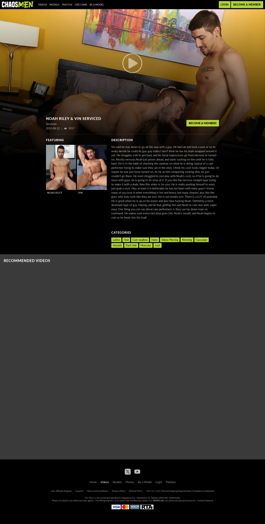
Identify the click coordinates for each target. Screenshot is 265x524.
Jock (157, 245)
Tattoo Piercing (169, 239)
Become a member (247, 4)
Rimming (187, 239)
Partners (171, 482)
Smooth (117, 245)
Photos (67, 4)
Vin (80, 192)
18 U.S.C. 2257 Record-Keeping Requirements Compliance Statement (180, 491)
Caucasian (201, 239)
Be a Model (97, 4)
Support (79, 491)
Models (54, 4)
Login (225, 4)
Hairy (154, 239)
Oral (126, 239)
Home (93, 482)
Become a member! (203, 123)
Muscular (146, 245)
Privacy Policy (118, 491)
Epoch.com (67, 500)
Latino (116, 239)
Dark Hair (131, 245)
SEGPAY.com (158, 500)
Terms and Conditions (97, 491)
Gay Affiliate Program (61, 491)
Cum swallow (140, 239)
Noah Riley (54, 192)
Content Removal (205, 500)
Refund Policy (136, 491)
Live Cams (81, 4)
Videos (42, 4)
